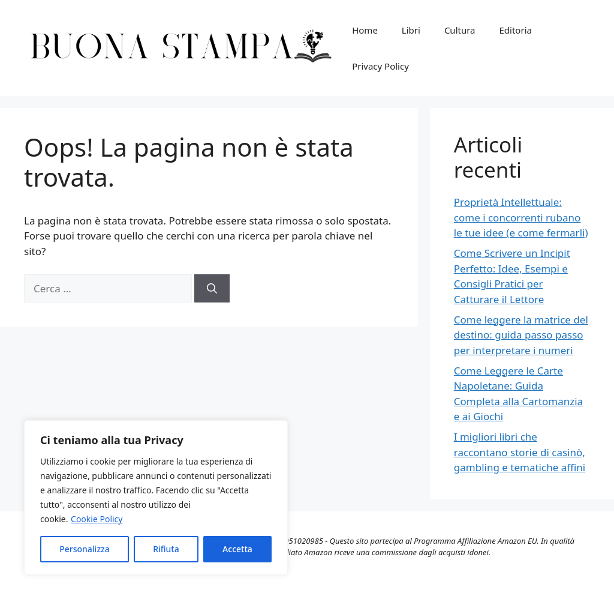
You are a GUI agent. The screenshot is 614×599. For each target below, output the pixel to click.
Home (365, 30)
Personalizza (84, 549)
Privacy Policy (380, 66)
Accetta (237, 549)
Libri (411, 30)
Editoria (515, 30)
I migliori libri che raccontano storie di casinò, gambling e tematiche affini (519, 452)
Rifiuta (166, 549)
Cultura (459, 30)
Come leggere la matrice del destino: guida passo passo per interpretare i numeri (521, 335)
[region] (156, 497)
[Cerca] (212, 288)
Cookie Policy (96, 519)
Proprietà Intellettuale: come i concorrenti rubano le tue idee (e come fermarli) (521, 217)
